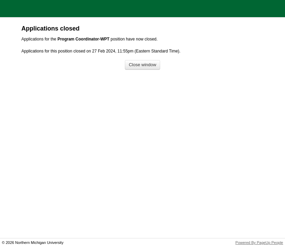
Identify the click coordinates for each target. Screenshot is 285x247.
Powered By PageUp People (259, 242)
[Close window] (142, 65)
